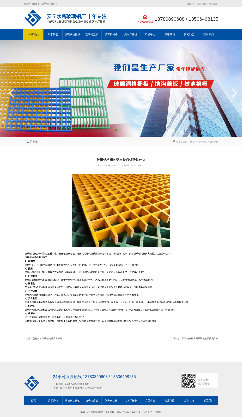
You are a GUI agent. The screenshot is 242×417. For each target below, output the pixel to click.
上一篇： (24, 337)
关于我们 (53, 34)
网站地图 (213, 4)
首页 (194, 142)
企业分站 (191, 4)
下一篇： (155, 266)
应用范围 (170, 400)
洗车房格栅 (111, 34)
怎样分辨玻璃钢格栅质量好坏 (41, 328)
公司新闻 (214, 142)
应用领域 (169, 34)
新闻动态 (189, 34)
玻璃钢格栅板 (72, 34)
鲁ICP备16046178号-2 (128, 411)
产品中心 (150, 34)
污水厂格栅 (130, 34)
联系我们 (202, 4)
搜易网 (158, 411)
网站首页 (33, 34)
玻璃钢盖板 (91, 34)
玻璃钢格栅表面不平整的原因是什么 (175, 255)
